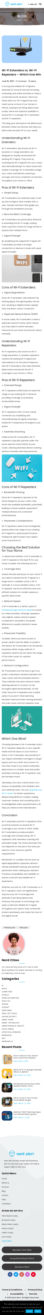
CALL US (32, 4)
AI (2, 985)
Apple (4, 988)
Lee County (6, 1236)
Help (4, 1199)
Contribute (6, 1203)
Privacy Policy (35, 1289)
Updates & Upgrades (11, 1032)
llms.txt (33, 1294)
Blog (4, 1191)
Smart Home (7, 1019)
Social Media (8, 1029)
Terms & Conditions (12, 1289)
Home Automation (10, 998)
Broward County (8, 1220)
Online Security (9, 1016)
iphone (5, 1004)
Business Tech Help (22, 1249)
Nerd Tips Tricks (9, 1013)
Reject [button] (38, 1311)
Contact (5, 1195)
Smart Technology (11, 1023)
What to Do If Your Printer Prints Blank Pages (25, 1099)
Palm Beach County (10, 1216)
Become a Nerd (22, 1267)
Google (5, 995)
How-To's (6, 1001)
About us (5, 1182)
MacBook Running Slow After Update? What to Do (26, 1085)
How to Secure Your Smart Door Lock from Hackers (25, 1056)
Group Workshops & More (22, 1258)
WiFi (3, 1038)
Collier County (7, 1232)
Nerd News (7, 1010)
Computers (7, 992)
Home (19, 20)
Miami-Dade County (10, 1224)
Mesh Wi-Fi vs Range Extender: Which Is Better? (27, 1071)
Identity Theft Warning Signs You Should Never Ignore (27, 1113)
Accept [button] (29, 1311)
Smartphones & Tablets (13, 1026)
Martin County (7, 1228)
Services (5, 1187)
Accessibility (16, 1294)
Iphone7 (5, 1007)
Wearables (7, 1035)
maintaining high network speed (17, 610)
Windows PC (7, 1041)
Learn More (7, 1241)
